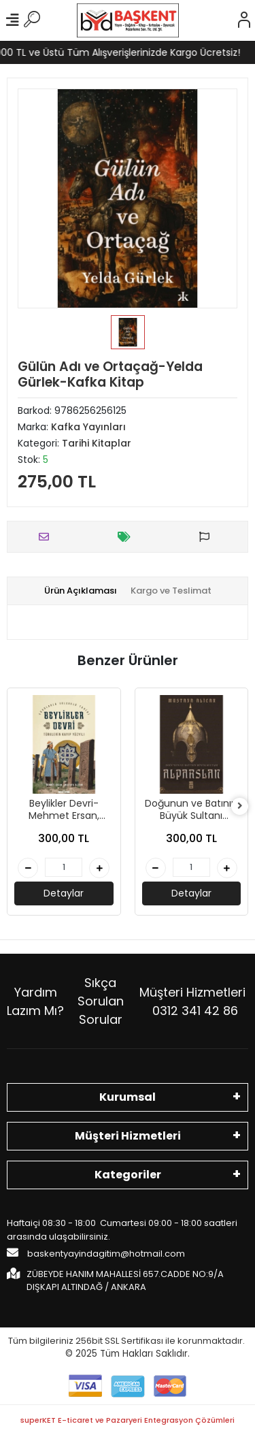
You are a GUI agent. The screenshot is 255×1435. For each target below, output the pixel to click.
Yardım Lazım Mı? (35, 1001)
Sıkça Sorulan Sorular (101, 1001)
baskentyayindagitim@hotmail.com (96, 1253)
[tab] (80, 590)
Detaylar (64, 893)
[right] (240, 806)
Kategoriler (128, 1174)
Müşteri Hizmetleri (192, 1001)
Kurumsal (127, 1097)
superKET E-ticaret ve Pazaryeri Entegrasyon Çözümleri (127, 1420)
